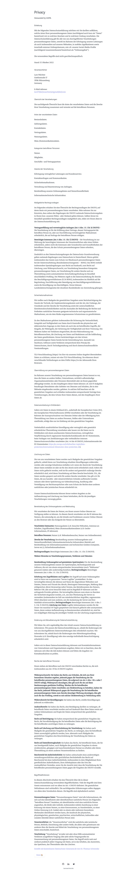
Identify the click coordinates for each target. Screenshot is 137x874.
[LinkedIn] (68, 864)
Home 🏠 (39, 855)
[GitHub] (63, 864)
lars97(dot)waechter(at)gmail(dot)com (50, 92)
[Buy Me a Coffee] (74, 864)
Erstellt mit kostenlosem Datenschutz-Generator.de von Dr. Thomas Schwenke (66, 849)
